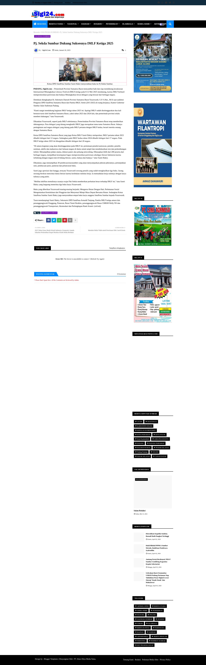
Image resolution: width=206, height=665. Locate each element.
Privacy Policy (165, 660)
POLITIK (153, 615)
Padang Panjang (142, 452)
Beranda (37, 32)
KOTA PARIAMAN (143, 435)
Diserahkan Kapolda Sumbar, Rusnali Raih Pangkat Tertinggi (157, 535)
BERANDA (41, 24)
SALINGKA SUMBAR (50, 32)
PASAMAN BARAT (143, 448)
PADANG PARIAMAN (156, 443)
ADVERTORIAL (142, 636)
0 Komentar (121, 274)
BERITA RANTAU (143, 628)
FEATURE (140, 615)
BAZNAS (140, 632)
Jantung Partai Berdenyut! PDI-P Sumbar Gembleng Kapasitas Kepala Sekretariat (158, 561)
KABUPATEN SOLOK (144, 426)
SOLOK (155, 452)
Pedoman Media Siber (80, 3)
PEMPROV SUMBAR (158, 641)
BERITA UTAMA (56, 24)
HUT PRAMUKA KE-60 (145, 645)
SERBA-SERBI (143, 24)
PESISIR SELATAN (162, 448)
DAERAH (85, 24)
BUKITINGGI (152, 422)
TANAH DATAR (160, 456)
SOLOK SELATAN (143, 456)
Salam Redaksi (139, 511)
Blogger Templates (51, 659)
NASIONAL (72, 24)
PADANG (140, 443)
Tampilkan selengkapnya (117, 248)
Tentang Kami (58, 3)
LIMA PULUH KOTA (161, 439)
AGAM (139, 422)
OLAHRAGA (127, 24)
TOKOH (140, 623)
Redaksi (68, 3)
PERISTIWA (141, 641)
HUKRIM (98, 24)
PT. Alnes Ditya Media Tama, (85, 659)
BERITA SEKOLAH (160, 636)
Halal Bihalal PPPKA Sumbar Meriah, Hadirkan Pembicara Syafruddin (157, 548)
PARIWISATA (159, 628)
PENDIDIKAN (112, 24)
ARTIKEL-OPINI (143, 606)
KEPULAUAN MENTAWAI (146, 430)
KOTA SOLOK (160, 435)
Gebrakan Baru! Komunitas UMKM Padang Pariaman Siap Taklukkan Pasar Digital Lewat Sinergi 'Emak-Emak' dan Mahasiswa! (157, 578)
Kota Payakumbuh (143, 439)
